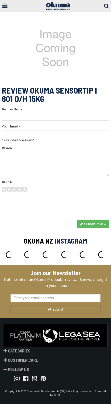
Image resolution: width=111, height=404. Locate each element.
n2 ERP (57, 395)
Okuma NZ (38, 241)
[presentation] (37, 204)
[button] (5, 5)
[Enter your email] (55, 298)
